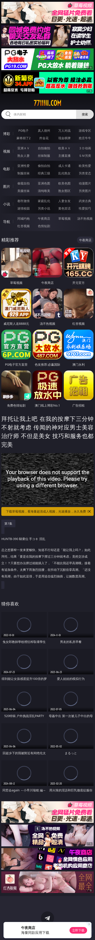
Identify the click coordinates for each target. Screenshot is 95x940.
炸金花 (44, 138)
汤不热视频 (85, 218)
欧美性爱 (85, 166)
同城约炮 (23, 218)
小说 (6, 204)
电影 (6, 168)
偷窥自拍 (23, 183)
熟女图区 (64, 191)
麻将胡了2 (23, 138)
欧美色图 (64, 183)
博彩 (6, 133)
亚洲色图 (44, 183)
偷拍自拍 (44, 166)
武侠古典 (85, 201)
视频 (6, 151)
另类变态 (85, 173)
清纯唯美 (44, 191)
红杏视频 (23, 226)
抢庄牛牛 (85, 138)
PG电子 (23, 130)
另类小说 (44, 208)
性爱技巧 (85, 208)
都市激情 (23, 201)
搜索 (85, 114)
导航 (6, 221)
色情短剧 (44, 226)
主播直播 (64, 155)
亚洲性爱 (23, 166)
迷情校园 (23, 208)
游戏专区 (85, 130)
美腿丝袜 (23, 191)
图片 (6, 186)
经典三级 (44, 173)
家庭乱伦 (44, 201)
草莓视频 (64, 218)
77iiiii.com (47, 103)
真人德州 (44, 130)
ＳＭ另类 (85, 155)
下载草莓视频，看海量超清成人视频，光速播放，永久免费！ (48, 511)
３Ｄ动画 (85, 148)
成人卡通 (64, 166)
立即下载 (78, 930)
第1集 (8, 523)
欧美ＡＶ (64, 148)
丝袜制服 (44, 155)
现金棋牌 (64, 138)
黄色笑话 (64, 208)
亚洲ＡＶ (23, 148)
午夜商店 (44, 218)
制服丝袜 (23, 173)
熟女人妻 (23, 155)
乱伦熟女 (64, 173)
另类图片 (85, 191)
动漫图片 (85, 183)
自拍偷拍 (44, 148)
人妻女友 (64, 201)
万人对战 (64, 130)
